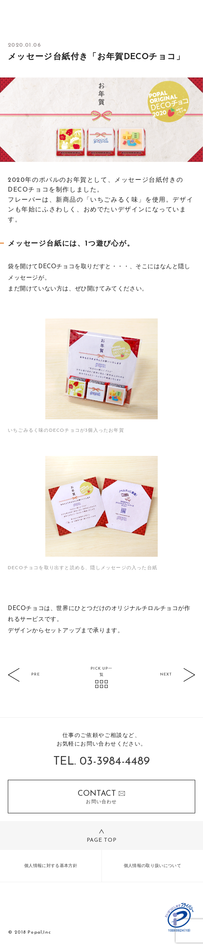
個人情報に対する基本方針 (50, 866)
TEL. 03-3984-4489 (101, 761)
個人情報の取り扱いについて (152, 866)
